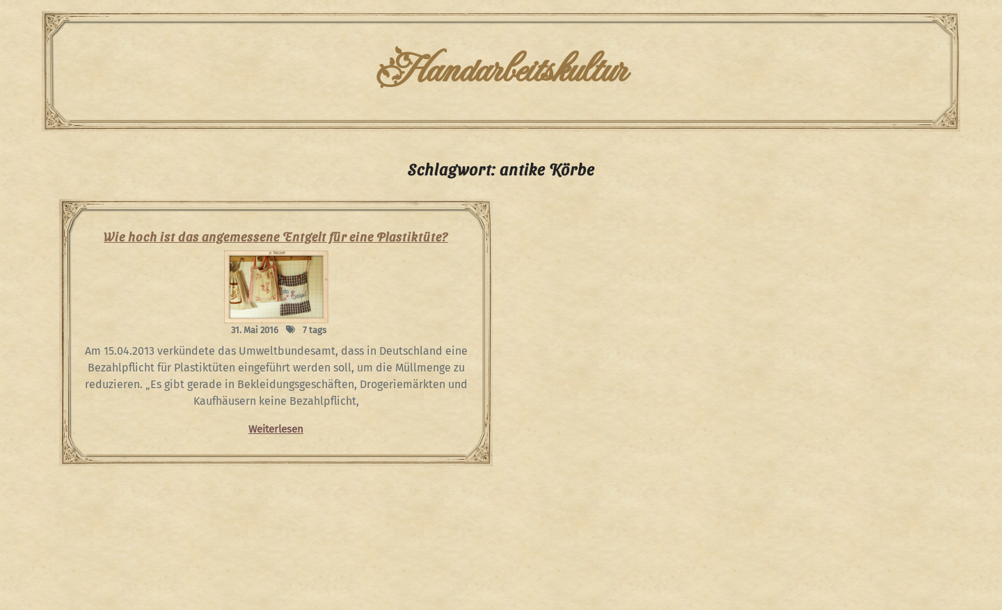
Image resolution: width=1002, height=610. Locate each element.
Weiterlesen (275, 429)
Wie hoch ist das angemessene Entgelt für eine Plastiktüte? (276, 236)
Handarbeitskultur (501, 70)
